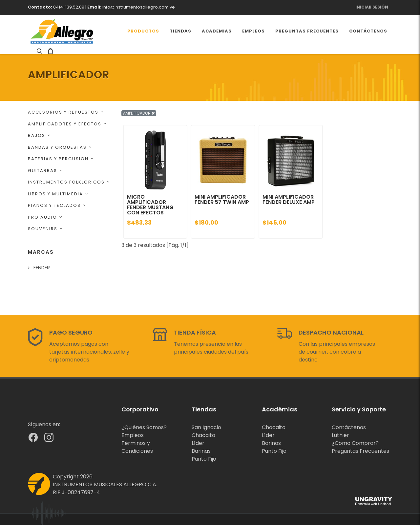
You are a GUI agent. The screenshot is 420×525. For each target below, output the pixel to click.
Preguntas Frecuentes (360, 451)
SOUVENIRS (45, 229)
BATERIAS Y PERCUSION (61, 159)
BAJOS (39, 135)
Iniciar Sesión (371, 7)
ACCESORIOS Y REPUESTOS (66, 112)
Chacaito (203, 435)
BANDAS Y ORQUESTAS (60, 147)
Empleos (132, 435)
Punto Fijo (204, 459)
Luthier (340, 435)
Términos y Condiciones (137, 447)
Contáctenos (349, 427)
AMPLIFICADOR (139, 113)
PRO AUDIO (45, 217)
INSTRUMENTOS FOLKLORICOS (69, 182)
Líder (198, 443)
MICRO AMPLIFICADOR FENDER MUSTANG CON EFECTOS (150, 204)
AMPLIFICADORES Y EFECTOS (67, 124)
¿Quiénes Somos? (144, 427)
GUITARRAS (45, 170)
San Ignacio (206, 427)
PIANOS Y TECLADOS (57, 205)
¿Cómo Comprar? (355, 443)
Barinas (201, 451)
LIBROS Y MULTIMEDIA (58, 194)
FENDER (41, 267)
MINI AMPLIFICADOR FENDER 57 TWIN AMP (222, 199)
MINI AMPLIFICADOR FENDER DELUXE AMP (288, 199)
